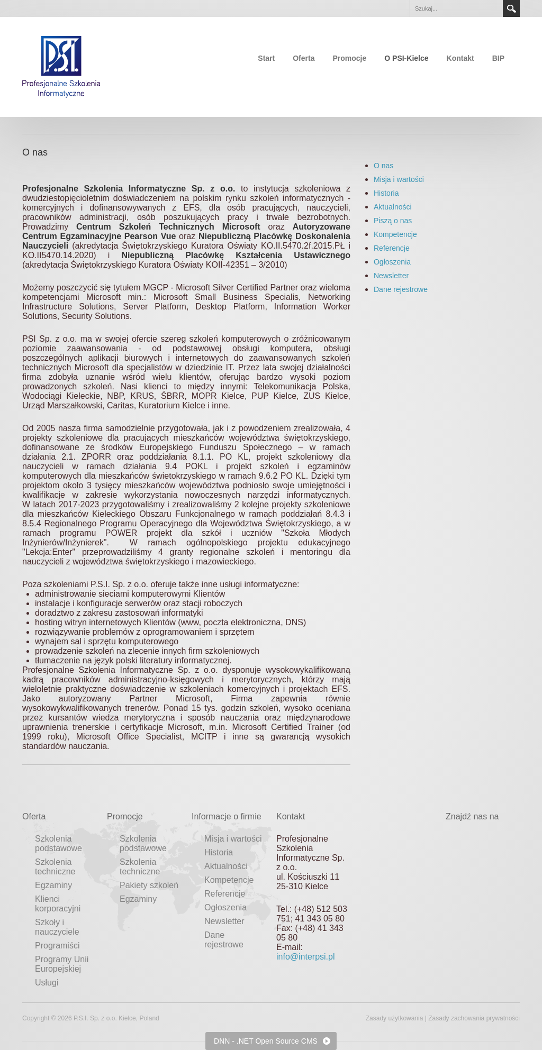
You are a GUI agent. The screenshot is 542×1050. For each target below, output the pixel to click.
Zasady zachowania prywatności (474, 1018)
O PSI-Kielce (406, 58)
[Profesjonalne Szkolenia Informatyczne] (61, 66)
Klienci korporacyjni (57, 903)
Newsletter (391, 275)
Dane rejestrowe (401, 289)
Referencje (392, 248)
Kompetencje (395, 234)
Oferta (303, 58)
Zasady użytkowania (394, 1018)
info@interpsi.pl (305, 956)
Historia (386, 193)
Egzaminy (53, 885)
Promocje (349, 58)
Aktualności (393, 207)
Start (266, 58)
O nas (383, 165)
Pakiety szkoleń (149, 885)
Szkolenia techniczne (55, 866)
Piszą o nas (393, 220)
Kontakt (460, 58)
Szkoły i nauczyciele (57, 927)
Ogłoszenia (392, 262)
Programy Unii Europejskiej (61, 964)
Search (511, 8)
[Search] (455, 8)
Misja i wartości (399, 179)
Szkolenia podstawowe (58, 843)
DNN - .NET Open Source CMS (266, 1041)
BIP (498, 58)
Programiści (57, 945)
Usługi (46, 982)
